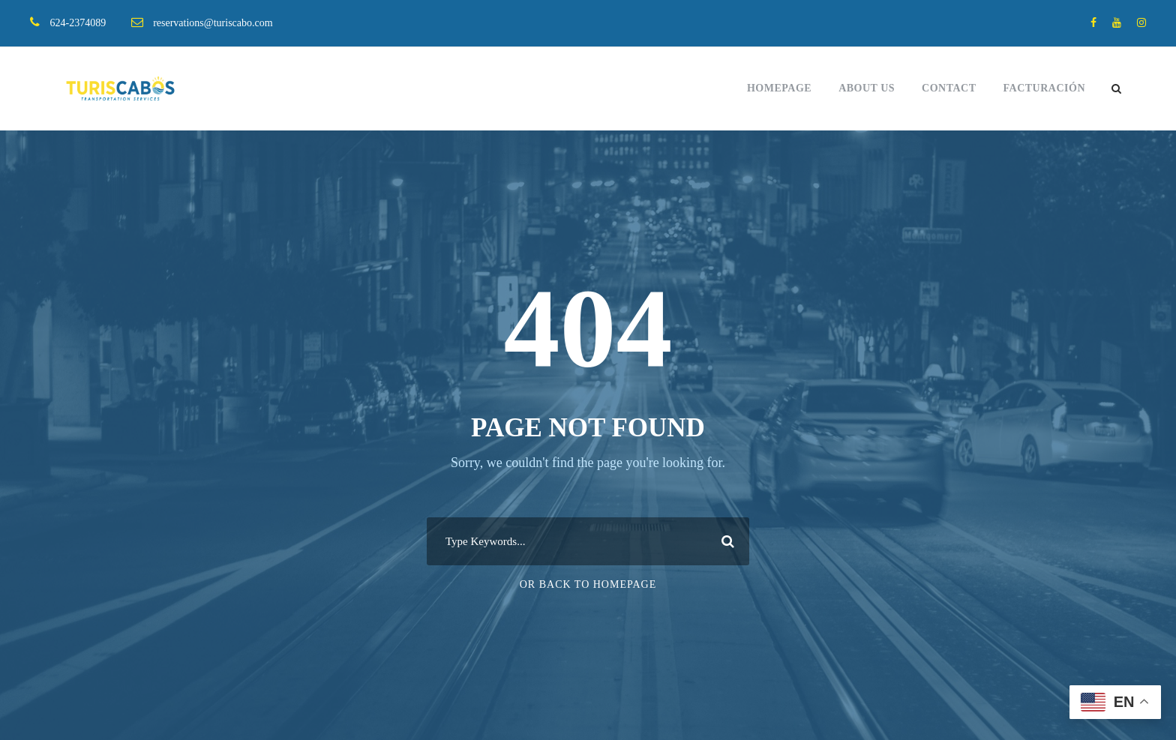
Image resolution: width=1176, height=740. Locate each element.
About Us (866, 88)
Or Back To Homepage (588, 584)
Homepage (779, 88)
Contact (949, 88)
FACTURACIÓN (1044, 88)
